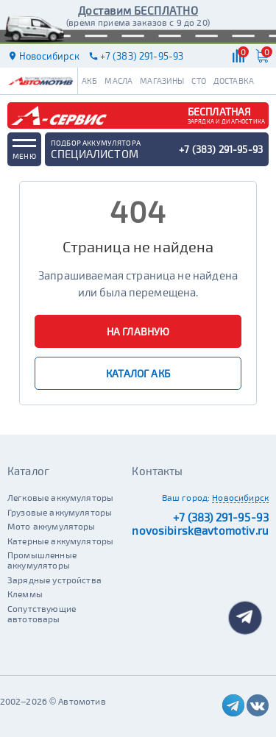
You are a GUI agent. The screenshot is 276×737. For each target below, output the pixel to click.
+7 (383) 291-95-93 (221, 517)
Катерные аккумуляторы (60, 540)
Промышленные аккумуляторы (42, 559)
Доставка (233, 80)
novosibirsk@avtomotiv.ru (200, 530)
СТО (198, 80)
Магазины (162, 80)
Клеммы (25, 593)
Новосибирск (240, 497)
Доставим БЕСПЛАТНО (138, 10)
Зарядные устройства (54, 579)
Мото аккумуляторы (51, 526)
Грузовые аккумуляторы (59, 512)
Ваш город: (186, 497)
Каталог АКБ (138, 373)
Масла (118, 80)
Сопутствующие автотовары (41, 613)
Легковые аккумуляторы (60, 497)
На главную (138, 331)
